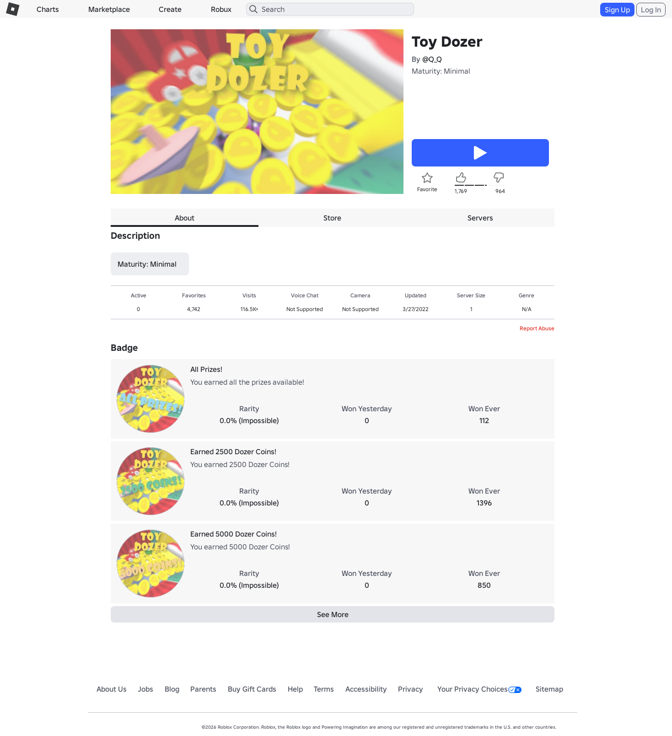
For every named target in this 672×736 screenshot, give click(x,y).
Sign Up (617, 9)
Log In (651, 9)
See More (333, 614)
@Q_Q (432, 59)
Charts (48, 9)
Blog (172, 688)
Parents (203, 688)
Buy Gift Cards (252, 688)
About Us (112, 688)
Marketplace (109, 9)
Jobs (145, 688)
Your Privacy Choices (479, 688)
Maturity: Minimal (441, 70)
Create (170, 9)
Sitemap (549, 688)
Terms (324, 688)
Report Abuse (537, 328)
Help (295, 688)
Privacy (410, 688)
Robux (221, 9)
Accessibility (366, 688)
